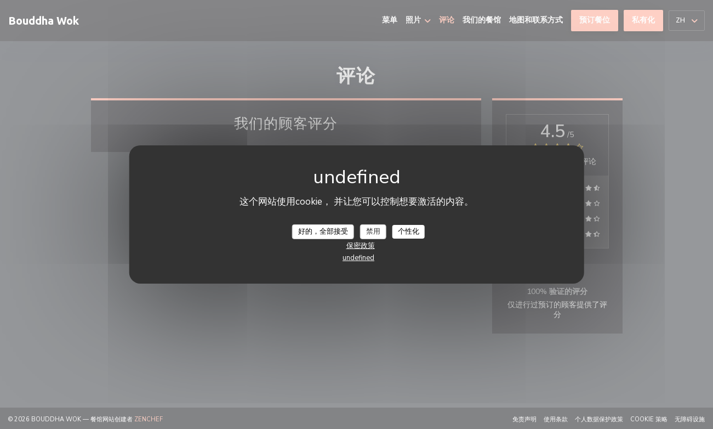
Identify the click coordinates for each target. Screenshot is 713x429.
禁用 (373, 231)
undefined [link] (358, 258)
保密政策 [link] (360, 246)
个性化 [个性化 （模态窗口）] (408, 231)
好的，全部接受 (323, 231)
